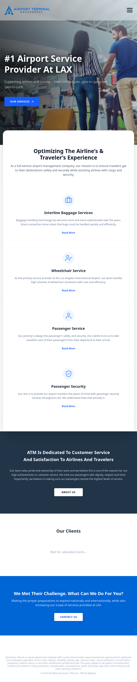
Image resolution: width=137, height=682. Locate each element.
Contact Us (68, 617)
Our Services (22, 101)
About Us (68, 492)
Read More (68, 232)
